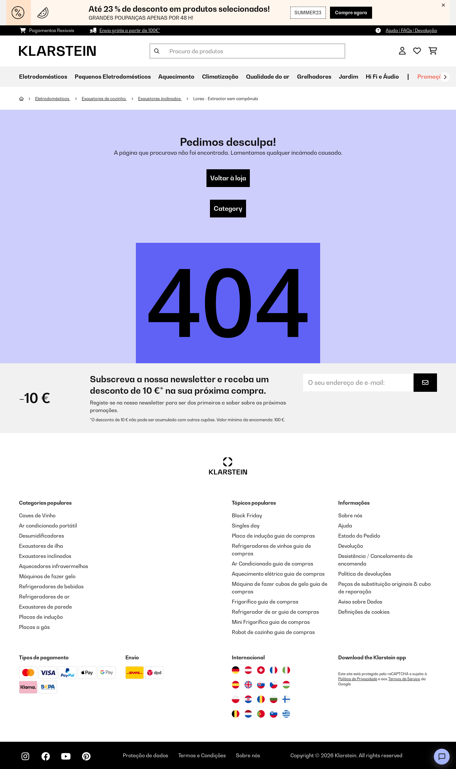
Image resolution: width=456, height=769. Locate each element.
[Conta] (402, 51)
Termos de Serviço (404, 679)
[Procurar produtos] (247, 51)
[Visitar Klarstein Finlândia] (286, 699)
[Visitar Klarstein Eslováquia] (261, 684)
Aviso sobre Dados (360, 601)
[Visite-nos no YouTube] (66, 756)
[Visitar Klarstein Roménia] (261, 699)
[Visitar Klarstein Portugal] (261, 714)
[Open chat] (442, 757)
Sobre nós (350, 515)
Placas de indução (41, 617)
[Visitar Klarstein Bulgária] (273, 699)
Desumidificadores (41, 536)
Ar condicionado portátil (48, 525)
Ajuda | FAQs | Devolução (411, 30)
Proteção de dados (145, 755)
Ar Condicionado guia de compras (272, 563)
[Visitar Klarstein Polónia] (235, 699)
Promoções (432, 76)
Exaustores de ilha (41, 546)
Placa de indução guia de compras (273, 536)
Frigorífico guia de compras (265, 601)
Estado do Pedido (359, 536)
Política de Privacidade (357, 679)
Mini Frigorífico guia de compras (271, 622)
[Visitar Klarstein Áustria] (248, 670)
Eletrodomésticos (52, 98)
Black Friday (247, 515)
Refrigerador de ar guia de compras (275, 612)
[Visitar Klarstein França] (273, 670)
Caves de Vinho (37, 515)
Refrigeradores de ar (44, 596)
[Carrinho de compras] (432, 51)
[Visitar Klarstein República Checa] (273, 684)
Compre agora (351, 12)
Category (228, 208)
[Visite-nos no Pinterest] (86, 756)
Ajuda (345, 525)
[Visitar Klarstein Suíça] (261, 670)
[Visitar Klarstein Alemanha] (235, 670)
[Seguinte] (445, 77)
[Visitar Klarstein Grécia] (286, 714)
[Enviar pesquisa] (156, 51)
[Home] (27, 98)
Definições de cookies (364, 612)
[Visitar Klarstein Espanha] (235, 684)
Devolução (350, 546)
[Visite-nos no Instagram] (25, 756)
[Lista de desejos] (417, 51)
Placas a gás (34, 627)
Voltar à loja (228, 178)
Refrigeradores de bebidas (51, 586)
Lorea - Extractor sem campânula (225, 98)
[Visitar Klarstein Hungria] (286, 684)
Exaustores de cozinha (104, 98)
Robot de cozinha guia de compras (273, 632)
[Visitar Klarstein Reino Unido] (248, 684)
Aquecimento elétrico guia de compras (278, 574)
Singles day (245, 525)
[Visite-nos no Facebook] (45, 756)
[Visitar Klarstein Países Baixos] (248, 714)
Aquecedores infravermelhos (53, 566)
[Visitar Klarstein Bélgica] (235, 714)
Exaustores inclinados (160, 98)
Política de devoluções (364, 574)
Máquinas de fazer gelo (47, 576)
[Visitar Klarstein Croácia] (248, 699)
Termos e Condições (202, 755)
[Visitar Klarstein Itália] (286, 670)
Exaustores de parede (45, 607)
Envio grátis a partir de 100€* (129, 30)
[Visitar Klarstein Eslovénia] (273, 714)
